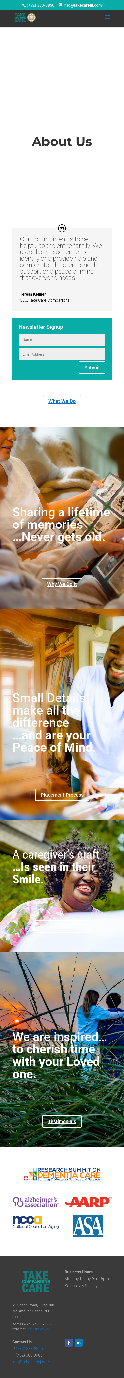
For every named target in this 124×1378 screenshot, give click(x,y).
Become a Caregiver (62, 927)
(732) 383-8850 (29, 1348)
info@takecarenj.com (31, 1362)
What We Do (62, 401)
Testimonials (62, 1121)
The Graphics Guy (37, 1329)
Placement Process (62, 795)
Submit (92, 368)
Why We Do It (62, 584)
